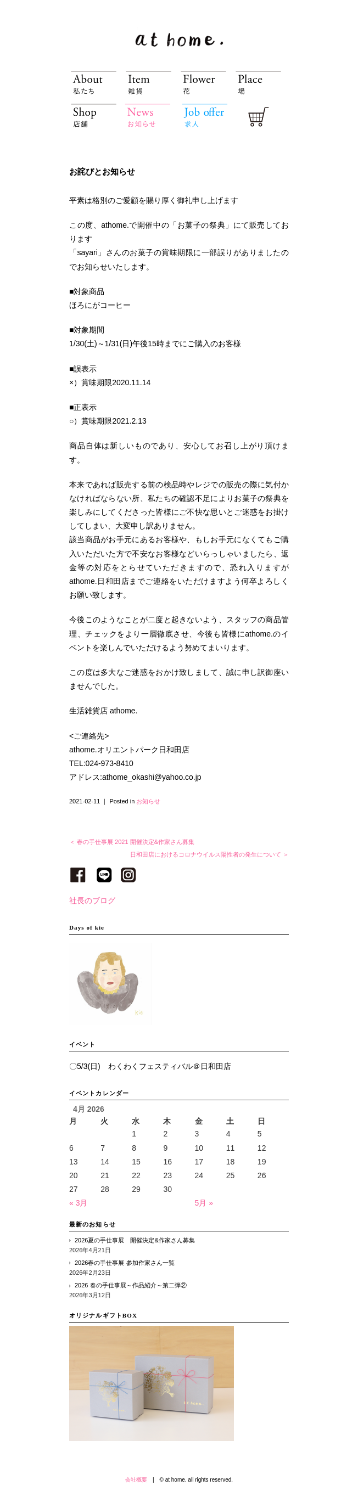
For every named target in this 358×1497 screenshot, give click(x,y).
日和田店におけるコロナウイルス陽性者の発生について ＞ (209, 854)
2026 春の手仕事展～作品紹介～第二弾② (131, 1285)
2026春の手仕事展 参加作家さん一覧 (125, 1262)
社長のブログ (92, 900)
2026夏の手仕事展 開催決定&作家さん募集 (135, 1240)
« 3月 (78, 1202)
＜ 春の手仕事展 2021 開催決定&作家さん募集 (131, 841)
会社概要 (136, 1480)
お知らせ (148, 801)
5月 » (204, 1202)
